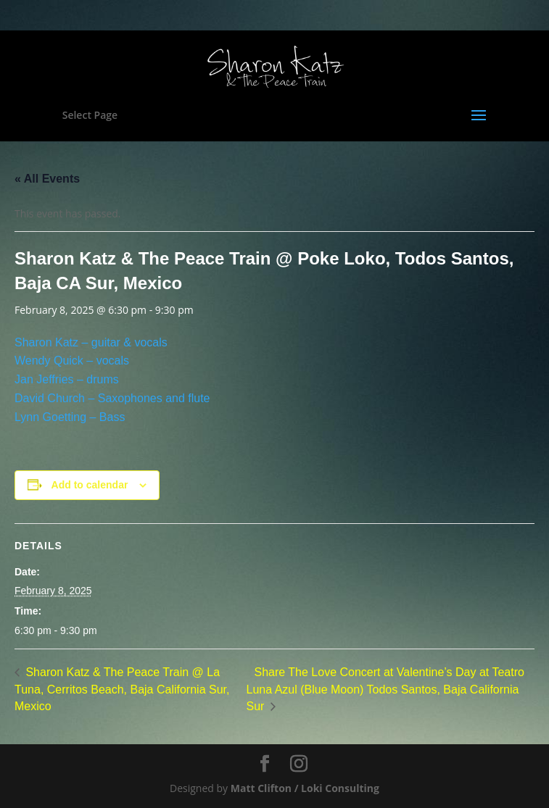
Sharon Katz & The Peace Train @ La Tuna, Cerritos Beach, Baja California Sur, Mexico (122, 689)
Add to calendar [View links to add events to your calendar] (89, 485)
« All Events (47, 178)
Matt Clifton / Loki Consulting (305, 788)
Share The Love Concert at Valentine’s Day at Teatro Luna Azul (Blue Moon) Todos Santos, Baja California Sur (385, 689)
